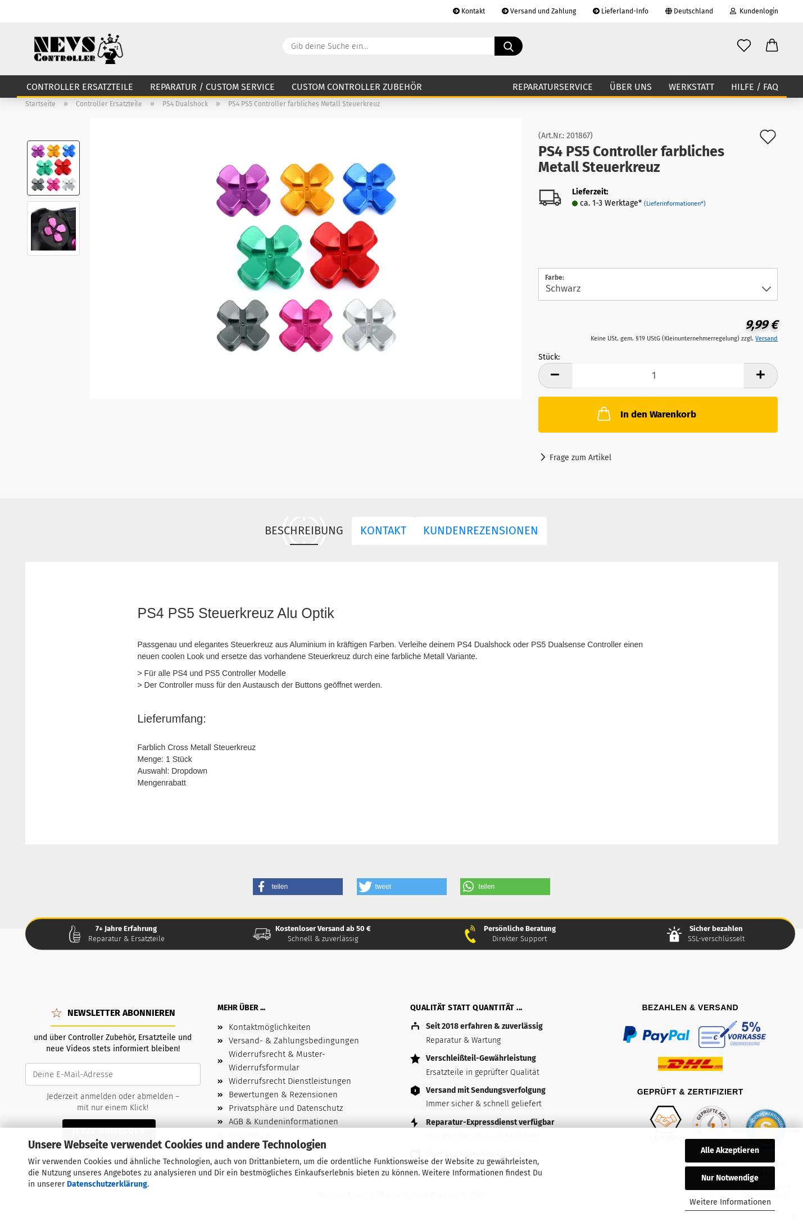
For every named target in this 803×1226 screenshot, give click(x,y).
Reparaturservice (552, 86)
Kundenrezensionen (480, 530)
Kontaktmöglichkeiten (270, 1027)
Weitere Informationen (730, 1202)
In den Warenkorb (645, 414)
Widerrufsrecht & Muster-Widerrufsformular (277, 1061)
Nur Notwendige (730, 1178)
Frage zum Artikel (580, 457)
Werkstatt (691, 86)
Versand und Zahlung (539, 11)
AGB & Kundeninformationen (283, 1121)
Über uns (631, 86)
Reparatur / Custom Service (212, 86)
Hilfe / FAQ (754, 86)
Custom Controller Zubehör (357, 86)
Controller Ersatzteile (79, 86)
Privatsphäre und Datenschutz (286, 1108)
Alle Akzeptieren (730, 1150)
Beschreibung (304, 530)
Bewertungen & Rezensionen (283, 1094)
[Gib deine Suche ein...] (508, 46)
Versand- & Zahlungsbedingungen (294, 1041)
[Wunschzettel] (744, 46)
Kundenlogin (754, 11)
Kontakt (469, 11)
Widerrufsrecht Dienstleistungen (290, 1081)
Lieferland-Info (620, 11)
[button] (772, 46)
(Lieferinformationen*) (675, 203)
